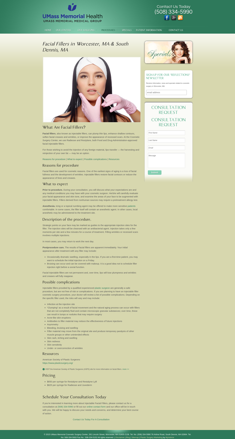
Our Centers (63, 30)
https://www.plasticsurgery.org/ (58, 363)
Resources (114, 159)
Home (48, 30)
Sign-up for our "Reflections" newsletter (168, 77)
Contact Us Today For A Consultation (91, 419)
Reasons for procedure (54, 159)
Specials (126, 30)
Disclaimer (120, 437)
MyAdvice (170, 437)
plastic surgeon (102, 288)
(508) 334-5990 (65, 406)
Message (166, 160)
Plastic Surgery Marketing (151, 437)
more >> (125, 369)
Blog (128, 437)
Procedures (108, 30)
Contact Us (176, 30)
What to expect (74, 159)
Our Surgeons (86, 30)
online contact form (96, 406)
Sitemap (135, 437)
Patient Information (149, 30)
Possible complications (95, 159)
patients (131, 206)
